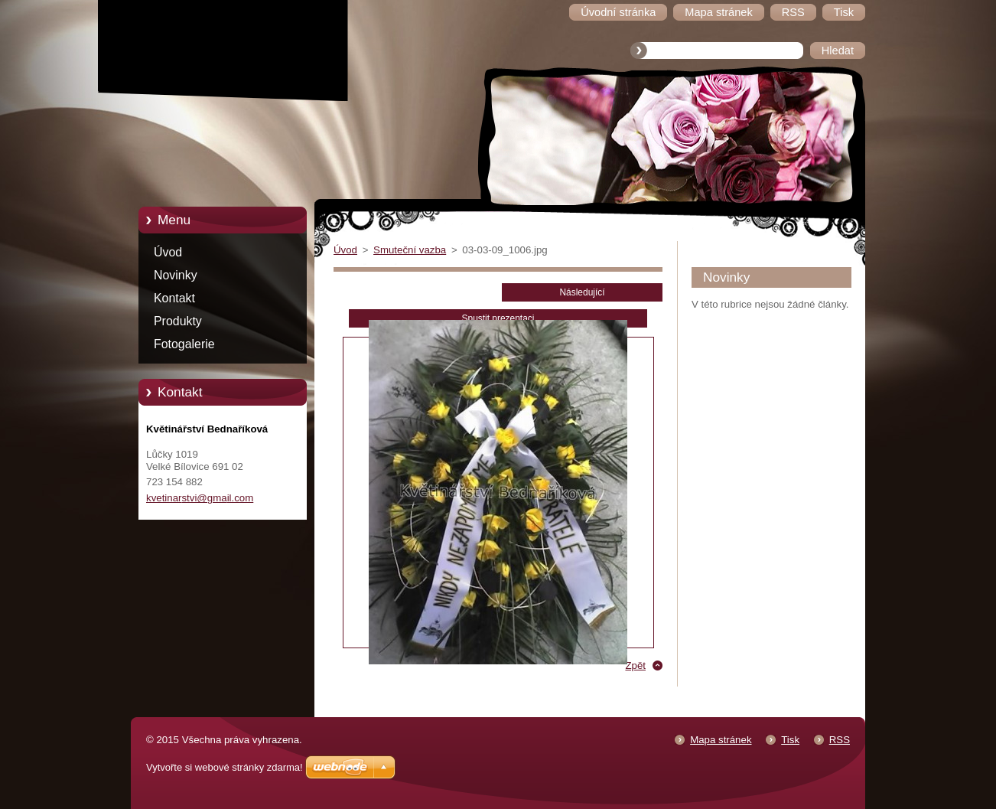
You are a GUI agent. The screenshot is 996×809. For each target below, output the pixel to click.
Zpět (635, 665)
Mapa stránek (720, 739)
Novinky (175, 275)
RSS (839, 739)
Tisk (790, 739)
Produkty (178, 321)
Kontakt (174, 298)
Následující (581, 292)
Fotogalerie (184, 344)
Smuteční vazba (409, 250)
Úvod (168, 252)
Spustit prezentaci (498, 318)
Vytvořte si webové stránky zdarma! (224, 767)
